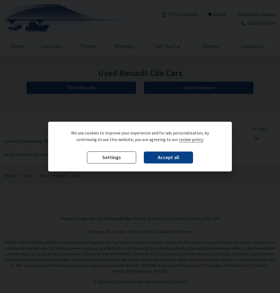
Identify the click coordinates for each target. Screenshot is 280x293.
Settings (111, 157)
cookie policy (191, 139)
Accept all (168, 157)
